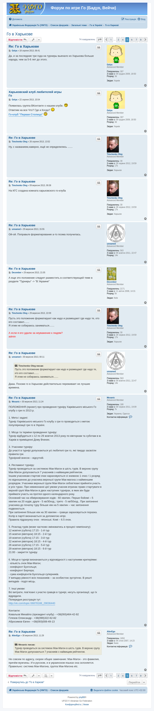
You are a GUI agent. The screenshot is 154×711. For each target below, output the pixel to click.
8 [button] (141, 39)
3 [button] (118, 39)
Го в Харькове (20, 34)
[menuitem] (15, 19)
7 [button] (136, 39)
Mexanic (111, 398)
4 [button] (123, 39)
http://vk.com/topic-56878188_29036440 (32, 603)
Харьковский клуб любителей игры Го (35, 93)
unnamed (111, 244)
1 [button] (110, 39)
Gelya (109, 65)
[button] (100, 39)
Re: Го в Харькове (24, 46)
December (112, 282)
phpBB (82, 697)
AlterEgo (111, 631)
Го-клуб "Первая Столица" (26, 114)
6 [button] (132, 39)
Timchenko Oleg (115, 154)
